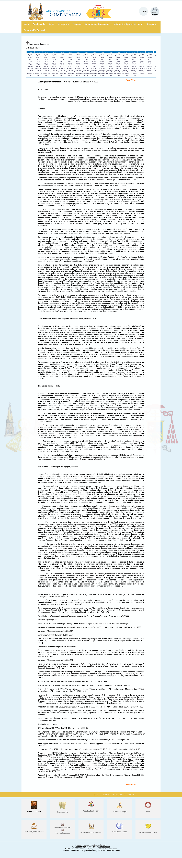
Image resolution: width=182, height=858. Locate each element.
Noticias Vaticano (118, 795)
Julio (30, 65)
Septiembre (30, 68)
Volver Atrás (130, 80)
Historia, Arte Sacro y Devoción (128, 25)
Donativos (143, 11)
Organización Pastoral (34, 31)
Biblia (96, 795)
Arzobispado (39, 25)
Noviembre (30, 72)
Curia (51, 25)
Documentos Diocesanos (97, 25)
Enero (30, 54)
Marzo (30, 58)
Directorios (63, 25)
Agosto (30, 66)
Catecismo (107, 795)
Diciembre (30, 73)
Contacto (151, 25)
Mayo (30, 61)
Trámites (77, 25)
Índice (30, 75)
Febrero (30, 56)
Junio (30, 63)
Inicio (26, 24)
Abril (30, 59)
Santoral (131, 795)
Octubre (30, 70)
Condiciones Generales (98, 845)
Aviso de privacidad (82, 845)
